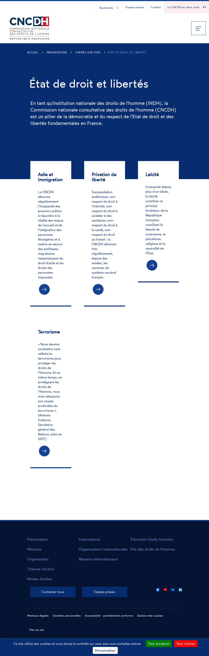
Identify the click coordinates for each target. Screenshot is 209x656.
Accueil (33, 52)
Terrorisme (49, 332)
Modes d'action (39, 579)
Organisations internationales (103, 549)
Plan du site (36, 629)
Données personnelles (67, 615)
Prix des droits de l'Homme (152, 549)
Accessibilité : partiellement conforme (109, 615)
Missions (34, 549)
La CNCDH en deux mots (183, 7)
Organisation (38, 559)
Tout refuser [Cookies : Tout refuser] (185, 643)
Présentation (57, 52)
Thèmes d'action (88, 52)
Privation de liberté (104, 177)
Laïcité (152, 174)
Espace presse (135, 7)
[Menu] (198, 28)
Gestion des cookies (150, 615)
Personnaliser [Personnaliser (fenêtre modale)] (105, 650)
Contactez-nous (53, 592)
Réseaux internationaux (98, 559)
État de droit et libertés (127, 52)
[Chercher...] (107, 7)
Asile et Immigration (50, 177)
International (89, 539)
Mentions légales (38, 615)
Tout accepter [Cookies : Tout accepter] (159, 643)
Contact (156, 7)
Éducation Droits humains (151, 539)
